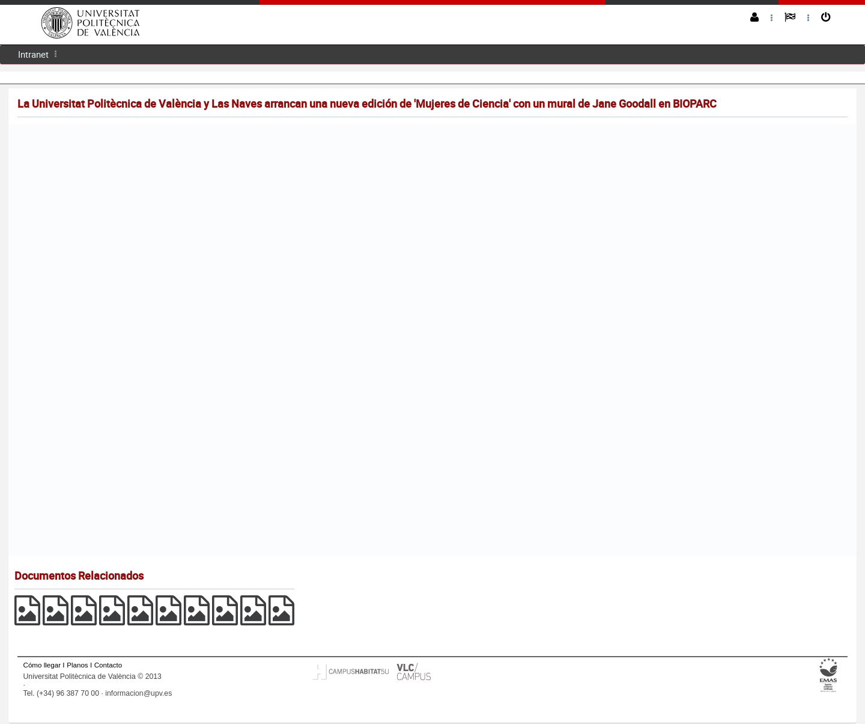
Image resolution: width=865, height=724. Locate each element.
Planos (77, 665)
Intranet (33, 54)
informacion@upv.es (138, 693)
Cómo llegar (42, 665)
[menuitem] (33, 54)
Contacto (108, 665)
